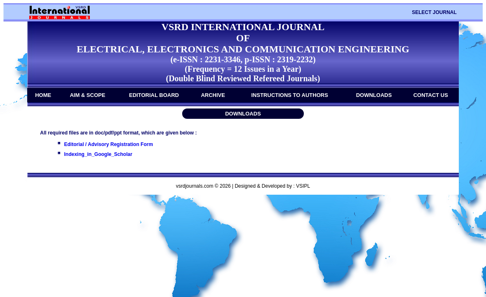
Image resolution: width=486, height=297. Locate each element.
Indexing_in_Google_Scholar (98, 154)
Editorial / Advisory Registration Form (108, 144)
